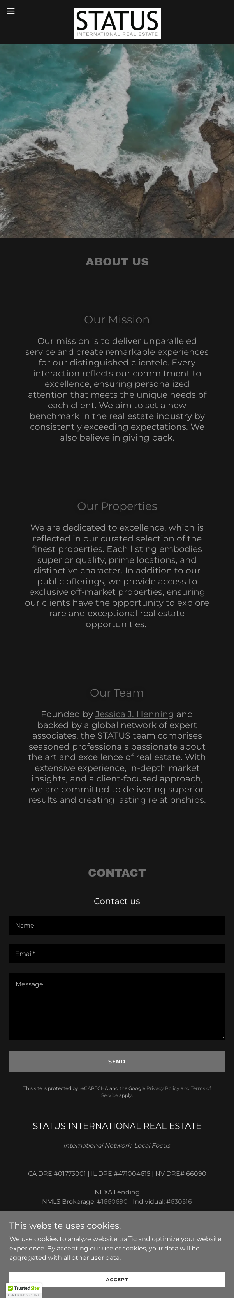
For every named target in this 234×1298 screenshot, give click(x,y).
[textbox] (117, 925)
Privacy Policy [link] (162, 1088)
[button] (20, 11)
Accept (117, 1279)
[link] (117, 11)
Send (117, 1061)
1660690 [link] (114, 1201)
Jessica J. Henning (134, 714)
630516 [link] (181, 1201)
